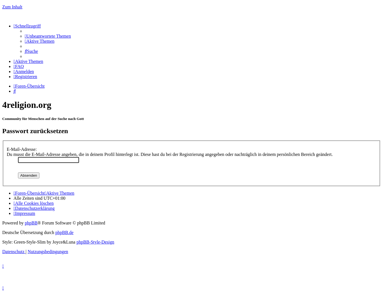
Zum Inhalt (12, 6)
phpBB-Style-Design (95, 242)
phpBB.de (64, 232)
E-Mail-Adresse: (22, 149)
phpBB (31, 223)
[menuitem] (48, 36)
